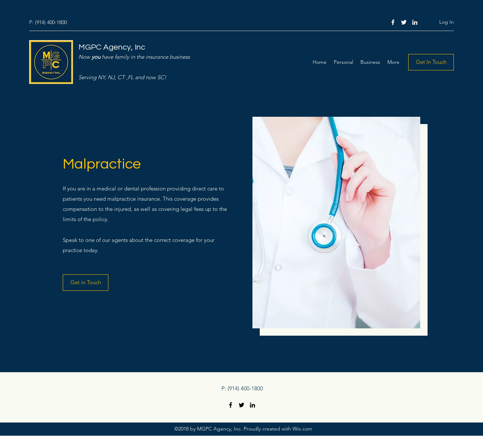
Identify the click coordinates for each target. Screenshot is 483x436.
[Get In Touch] (431, 62)
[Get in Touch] (85, 282)
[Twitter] (403, 22)
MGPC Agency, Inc (111, 47)
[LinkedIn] (414, 22)
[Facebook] (393, 22)
